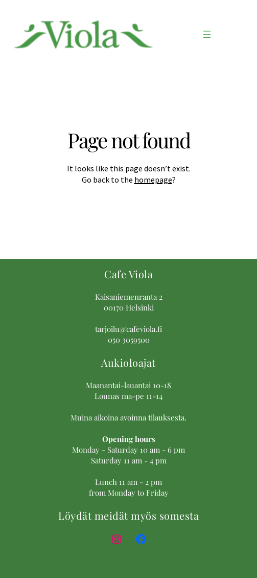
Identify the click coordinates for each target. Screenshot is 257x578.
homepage (153, 179)
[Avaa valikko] (207, 34)
